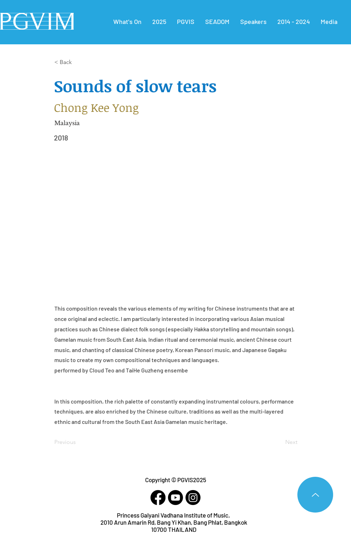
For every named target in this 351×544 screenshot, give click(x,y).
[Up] (315, 495)
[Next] (279, 442)
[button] (293, 21)
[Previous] (78, 442)
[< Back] (78, 62)
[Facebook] (157, 497)
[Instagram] (193, 497)
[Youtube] (175, 497)
